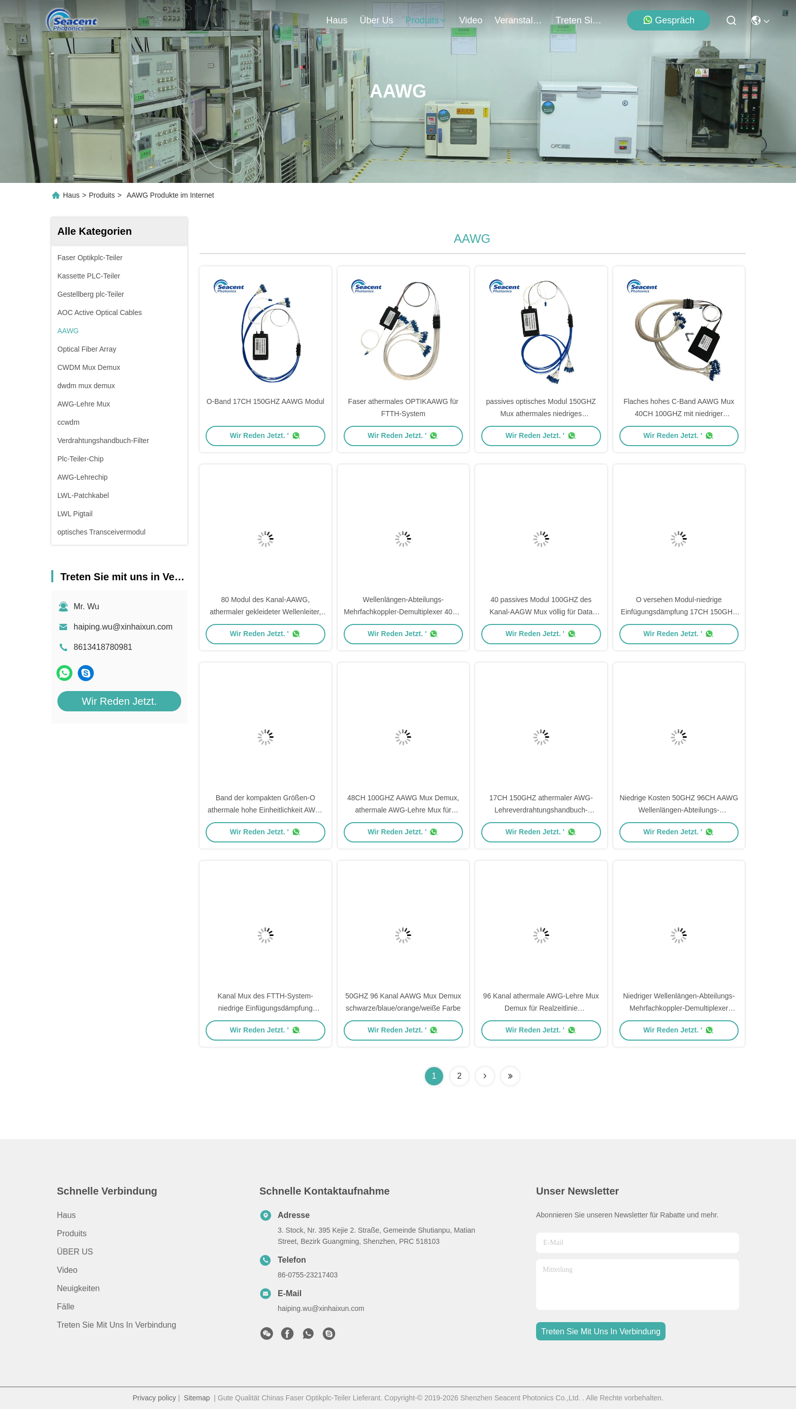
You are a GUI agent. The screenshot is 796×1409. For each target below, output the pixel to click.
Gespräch (668, 20)
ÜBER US (75, 1251)
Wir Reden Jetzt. (119, 701)
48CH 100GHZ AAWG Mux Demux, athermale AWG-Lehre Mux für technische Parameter (403, 810)
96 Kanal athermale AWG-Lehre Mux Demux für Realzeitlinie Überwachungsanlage (541, 1008)
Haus (337, 20)
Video (67, 1270)
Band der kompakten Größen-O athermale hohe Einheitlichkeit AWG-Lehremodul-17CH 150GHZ (265, 810)
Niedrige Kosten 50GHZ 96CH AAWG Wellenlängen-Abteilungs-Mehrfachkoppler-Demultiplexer (678, 810)
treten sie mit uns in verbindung (579, 20)
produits (426, 20)
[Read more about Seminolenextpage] (485, 1076)
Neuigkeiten (78, 1288)
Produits (102, 195)
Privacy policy (154, 1398)
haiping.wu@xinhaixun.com (123, 626)
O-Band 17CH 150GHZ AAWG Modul (265, 401)
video (471, 20)
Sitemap (197, 1398)
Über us (376, 20)
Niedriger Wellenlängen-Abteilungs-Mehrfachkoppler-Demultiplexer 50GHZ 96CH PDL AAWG (679, 1008)
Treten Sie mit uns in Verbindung (116, 1325)
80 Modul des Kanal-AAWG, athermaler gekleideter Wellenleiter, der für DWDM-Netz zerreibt (265, 612)
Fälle (66, 1306)
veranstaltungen (518, 20)
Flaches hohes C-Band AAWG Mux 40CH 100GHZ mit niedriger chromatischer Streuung (678, 413)
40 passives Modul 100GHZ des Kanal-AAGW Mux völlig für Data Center (540, 612)
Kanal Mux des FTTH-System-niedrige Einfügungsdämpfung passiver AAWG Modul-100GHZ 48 (265, 1008)
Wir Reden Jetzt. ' (265, 435)
